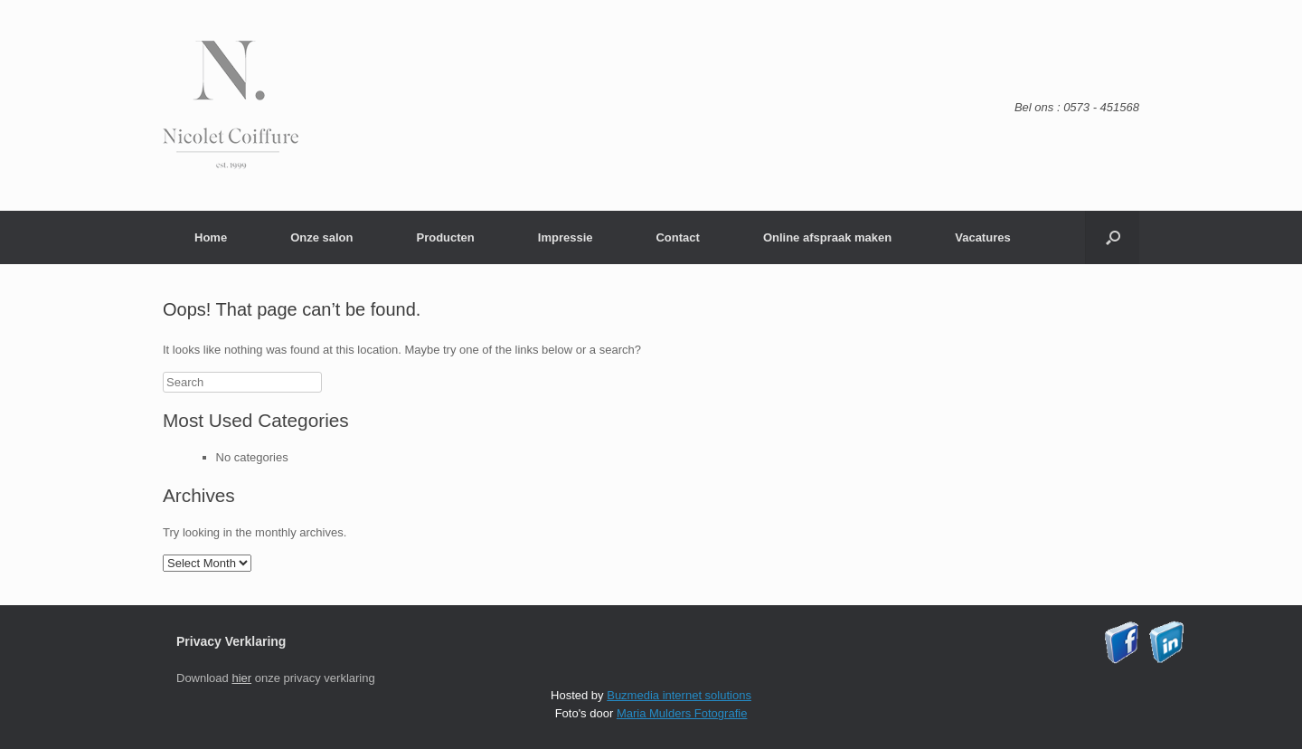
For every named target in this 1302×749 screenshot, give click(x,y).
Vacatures (982, 237)
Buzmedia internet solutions (679, 695)
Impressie (565, 237)
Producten (445, 237)
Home (210, 237)
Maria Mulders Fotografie (682, 713)
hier (241, 678)
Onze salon (321, 237)
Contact (677, 237)
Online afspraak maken (827, 237)
